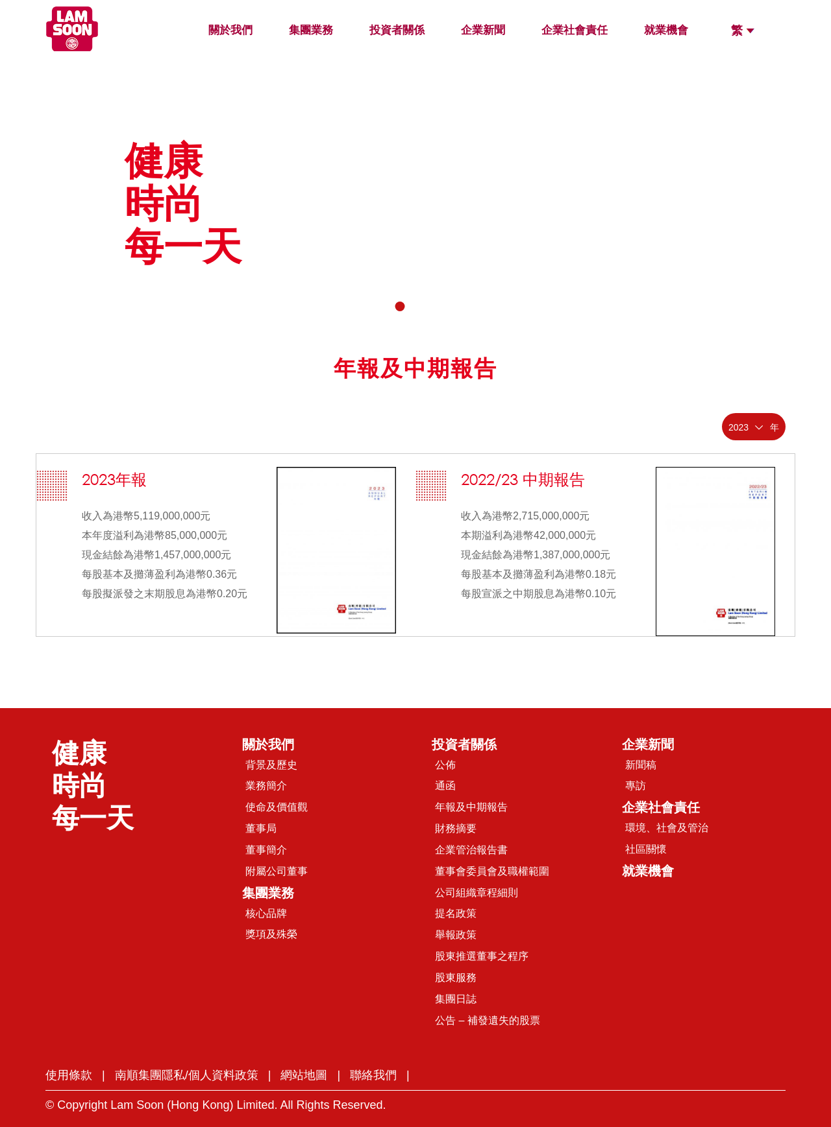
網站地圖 (303, 1075)
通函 (445, 785)
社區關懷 (646, 849)
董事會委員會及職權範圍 (492, 871)
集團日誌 (456, 998)
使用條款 (68, 1075)
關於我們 (230, 30)
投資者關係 (397, 30)
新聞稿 (640, 764)
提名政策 (456, 913)
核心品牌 (266, 913)
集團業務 (311, 30)
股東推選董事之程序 (481, 956)
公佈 (445, 764)
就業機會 (666, 30)
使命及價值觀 (276, 807)
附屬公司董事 (276, 871)
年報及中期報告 (471, 807)
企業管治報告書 (471, 849)
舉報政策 (456, 934)
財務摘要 (456, 828)
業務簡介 (266, 785)
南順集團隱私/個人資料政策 (186, 1075)
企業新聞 (483, 30)
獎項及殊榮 (271, 934)
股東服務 (456, 977)
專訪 (635, 785)
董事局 (261, 828)
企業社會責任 (574, 30)
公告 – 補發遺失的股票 (487, 1020)
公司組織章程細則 (476, 892)
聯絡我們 (373, 1075)
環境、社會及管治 (666, 827)
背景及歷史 (271, 764)
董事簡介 (266, 849)
